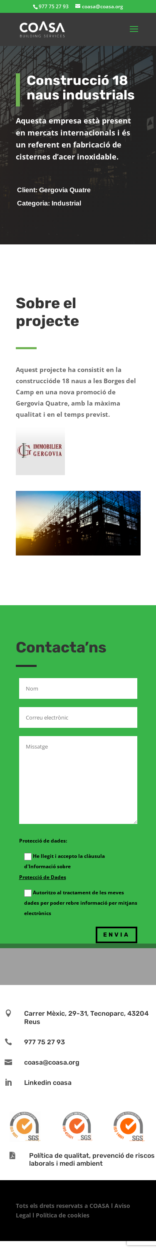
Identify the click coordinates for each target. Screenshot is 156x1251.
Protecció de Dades (42, 877)
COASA (100, 1206)
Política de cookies (62, 1215)
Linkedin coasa (48, 1083)
